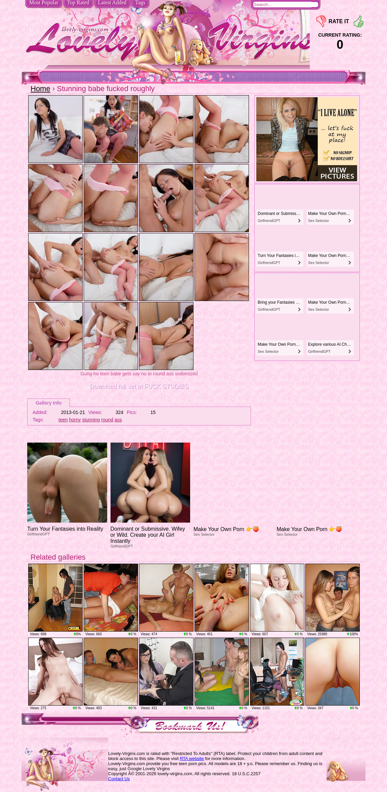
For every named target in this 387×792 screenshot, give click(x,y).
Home (40, 88)
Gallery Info (48, 403)
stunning (91, 419)
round (107, 419)
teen (63, 419)
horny (75, 419)
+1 (358, 21)
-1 (321, 21)
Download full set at (139, 386)
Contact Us (119, 778)
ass (118, 419)
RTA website (192, 758)
